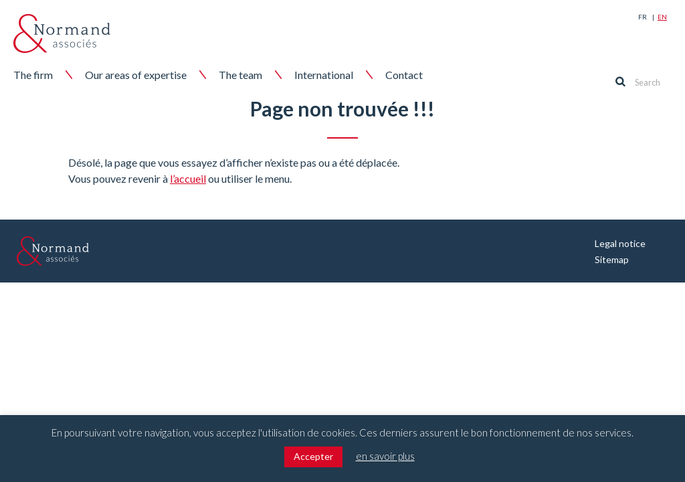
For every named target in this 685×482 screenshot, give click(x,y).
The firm (33, 74)
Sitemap (612, 259)
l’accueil (188, 178)
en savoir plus (385, 456)
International (323, 74)
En (662, 17)
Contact (404, 74)
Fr (642, 17)
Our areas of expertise (136, 74)
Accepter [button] (313, 456)
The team (240, 74)
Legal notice (620, 243)
